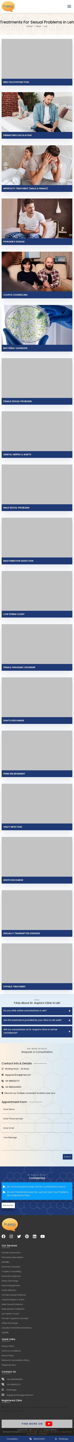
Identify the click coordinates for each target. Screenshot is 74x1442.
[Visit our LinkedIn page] (34, 1237)
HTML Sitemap (44, 1432)
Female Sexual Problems (14, 1295)
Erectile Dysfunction (11, 1252)
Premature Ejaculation (12, 1257)
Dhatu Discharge (10, 1280)
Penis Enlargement (11, 1285)
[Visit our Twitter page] (19, 1237)
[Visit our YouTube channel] (42, 1237)
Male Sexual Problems (12, 1304)
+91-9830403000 (11, 1087)
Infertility (5, 1262)
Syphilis (5, 1332)
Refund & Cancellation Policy (15, 1360)
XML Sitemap (54, 1432)
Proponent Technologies (29, 1432)
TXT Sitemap (43, 1434)
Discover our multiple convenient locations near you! (28, 1093)
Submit (67, 1157)
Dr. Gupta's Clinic (37, 1430)
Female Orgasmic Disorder (15, 1318)
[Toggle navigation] (69, 6)
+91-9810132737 (11, 1081)
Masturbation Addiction (13, 1309)
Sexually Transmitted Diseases (17, 1327)
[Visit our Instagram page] (11, 1237)
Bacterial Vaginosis (11, 1276)
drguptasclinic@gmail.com (16, 1074)
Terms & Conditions (11, 1350)
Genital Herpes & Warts (13, 1299)
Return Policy (8, 1355)
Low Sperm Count (10, 1313)
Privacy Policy (8, 1346)
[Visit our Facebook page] (3, 1237)
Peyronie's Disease (11, 1266)
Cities (38, 26)
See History (8, 1205)
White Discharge (10, 1323)
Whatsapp (11, 1389)
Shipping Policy (9, 1365)
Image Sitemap (66, 1432)
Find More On (37, 1423)
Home (30, 26)
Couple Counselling (11, 1271)
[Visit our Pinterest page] (27, 1237)
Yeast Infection (9, 1290)
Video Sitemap (32, 1434)
